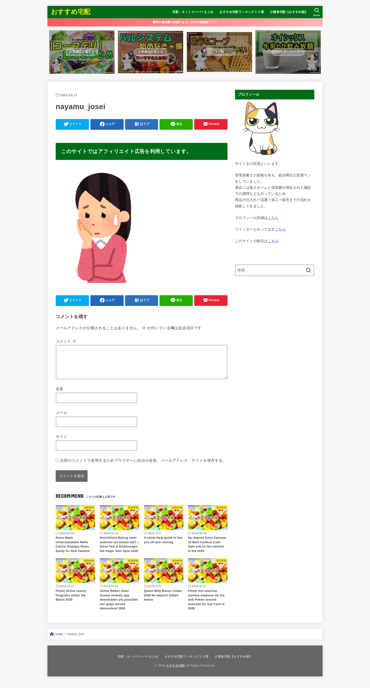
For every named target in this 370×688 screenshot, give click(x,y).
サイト (61, 442)
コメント (66, 341)
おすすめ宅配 (71, 11)
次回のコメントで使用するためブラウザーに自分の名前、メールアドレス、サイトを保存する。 (143, 466)
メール (61, 418)
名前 (59, 394)
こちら (273, 218)
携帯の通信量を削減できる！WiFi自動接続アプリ (185, 22)
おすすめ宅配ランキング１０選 (241, 12)
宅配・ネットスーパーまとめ (192, 12)
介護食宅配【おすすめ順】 (289, 12)
